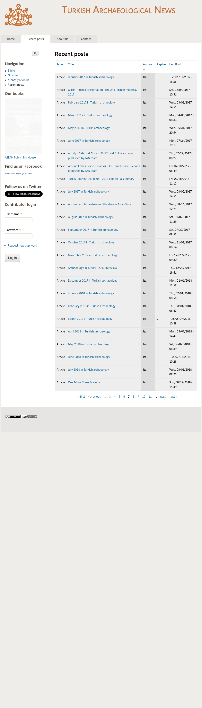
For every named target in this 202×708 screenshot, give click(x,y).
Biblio (11, 70)
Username (13, 214)
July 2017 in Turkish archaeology (88, 191)
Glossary (13, 75)
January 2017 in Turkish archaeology (91, 77)
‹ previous (94, 396)
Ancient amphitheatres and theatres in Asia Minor (99, 204)
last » (174, 396)
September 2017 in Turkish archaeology (93, 229)
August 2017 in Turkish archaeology (90, 217)
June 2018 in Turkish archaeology (89, 357)
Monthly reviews (18, 80)
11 (150, 396)
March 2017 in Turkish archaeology (90, 115)
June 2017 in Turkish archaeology (89, 140)
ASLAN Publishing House (20, 157)
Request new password (22, 245)
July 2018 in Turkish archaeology (88, 369)
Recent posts (36, 39)
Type (60, 64)
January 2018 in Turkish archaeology (91, 293)
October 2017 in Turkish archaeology (91, 242)
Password (13, 230)
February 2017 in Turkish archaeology (92, 102)
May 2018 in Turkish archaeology (89, 344)
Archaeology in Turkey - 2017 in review (92, 268)
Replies (161, 64)
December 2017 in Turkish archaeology (92, 280)
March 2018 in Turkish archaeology (90, 319)
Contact (86, 39)
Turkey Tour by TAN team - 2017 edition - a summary (101, 179)
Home (11, 39)
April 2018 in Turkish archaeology (89, 331)
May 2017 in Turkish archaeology (89, 128)
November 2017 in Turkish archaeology (93, 255)
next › (163, 396)
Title (71, 64)
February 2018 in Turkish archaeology (92, 306)
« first (81, 396)
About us (62, 39)
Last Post (175, 64)
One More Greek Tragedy (84, 382)
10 (143, 396)
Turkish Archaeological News (118, 9)
